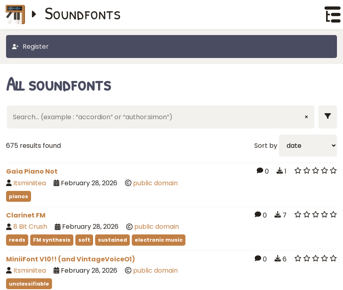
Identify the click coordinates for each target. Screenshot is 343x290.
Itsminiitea (29, 183)
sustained (112, 239)
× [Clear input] (306, 117)
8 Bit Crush (30, 226)
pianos (18, 196)
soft (84, 239)
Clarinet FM (26, 215)
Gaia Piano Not (32, 171)
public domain (155, 183)
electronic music (159, 239)
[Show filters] (327, 117)
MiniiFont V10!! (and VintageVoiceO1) (70, 259)
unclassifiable (29, 283)
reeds (17, 239)
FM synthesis (52, 239)
